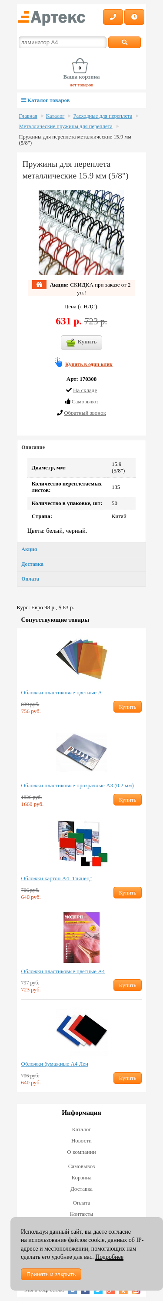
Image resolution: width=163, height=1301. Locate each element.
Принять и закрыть (51, 1274)
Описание (33, 447)
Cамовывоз (85, 401)
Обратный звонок (85, 412)
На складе (85, 390)
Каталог (55, 116)
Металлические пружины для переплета (66, 126)
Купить (82, 342)
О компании (81, 1152)
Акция (29, 549)
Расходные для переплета (102, 116)
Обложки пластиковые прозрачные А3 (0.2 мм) (77, 785)
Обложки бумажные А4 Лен (55, 1063)
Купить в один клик (89, 364)
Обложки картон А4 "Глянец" (56, 878)
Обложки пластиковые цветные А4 (63, 971)
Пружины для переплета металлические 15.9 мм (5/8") (75, 140)
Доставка (32, 564)
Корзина (81, 1177)
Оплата (30, 579)
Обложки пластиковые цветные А (61, 692)
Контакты (81, 1214)
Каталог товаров (45, 100)
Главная (28, 116)
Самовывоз (81, 1166)
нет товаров (81, 84)
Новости (81, 1140)
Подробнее (109, 1257)
